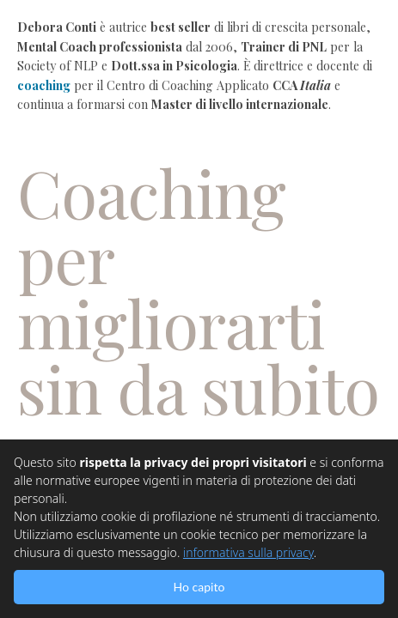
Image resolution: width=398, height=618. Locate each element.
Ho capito (199, 586)
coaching (43, 85)
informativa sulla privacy (248, 552)
